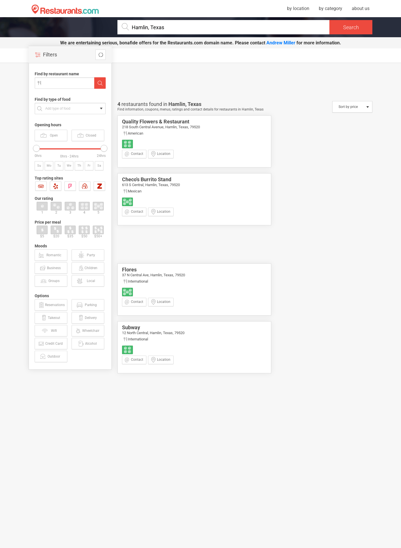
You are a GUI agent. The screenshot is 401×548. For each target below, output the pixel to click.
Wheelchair (87, 330)
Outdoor (49, 356)
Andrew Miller (280, 43)
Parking (86, 304)
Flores (129, 270)
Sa (99, 165)
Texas (194, 104)
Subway (131, 327)
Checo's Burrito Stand (146, 179)
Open (49, 135)
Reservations (51, 304)
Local (85, 280)
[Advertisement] (72, 461)
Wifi (49, 330)
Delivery (87, 317)
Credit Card (50, 343)
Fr (89, 165)
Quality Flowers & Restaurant (155, 122)
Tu (59, 165)
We (69, 165)
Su (39, 165)
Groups (50, 280)
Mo (49, 165)
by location (298, 8)
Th (79, 165)
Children (87, 268)
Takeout (50, 317)
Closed (86, 135)
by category (330, 8)
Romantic (49, 255)
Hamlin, (178, 104)
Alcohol (87, 343)
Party (86, 255)
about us (360, 8)
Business (50, 268)
